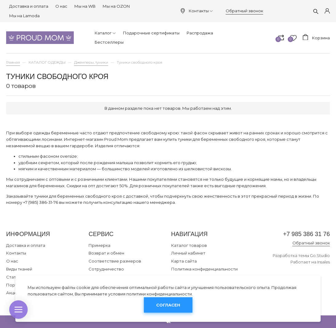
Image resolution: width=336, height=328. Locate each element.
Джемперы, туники (91, 62)
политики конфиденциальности (159, 293)
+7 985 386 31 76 (306, 234)
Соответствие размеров (115, 261)
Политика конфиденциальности (204, 269)
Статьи (13, 277)
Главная (13, 62)
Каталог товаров (189, 245)
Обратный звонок (244, 10)
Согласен (168, 304)
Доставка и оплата (28, 6)
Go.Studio (320, 255)
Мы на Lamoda (24, 15)
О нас (61, 6)
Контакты (201, 10)
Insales (323, 261)
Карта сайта (184, 261)
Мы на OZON (116, 6)
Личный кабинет (188, 253)
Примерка (99, 245)
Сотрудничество (106, 269)
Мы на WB (85, 6)
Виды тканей (19, 269)
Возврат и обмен (106, 253)
